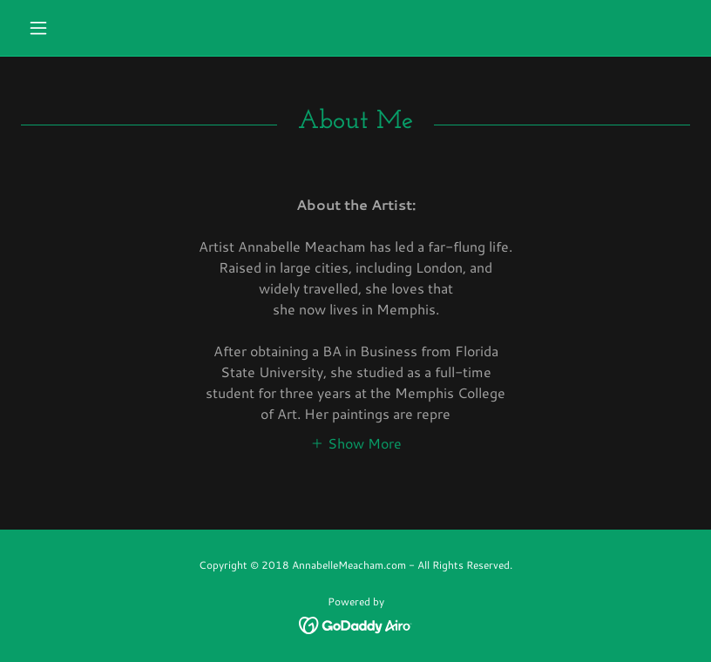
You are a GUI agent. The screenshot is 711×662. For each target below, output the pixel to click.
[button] (71, 27)
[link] (356, 623)
